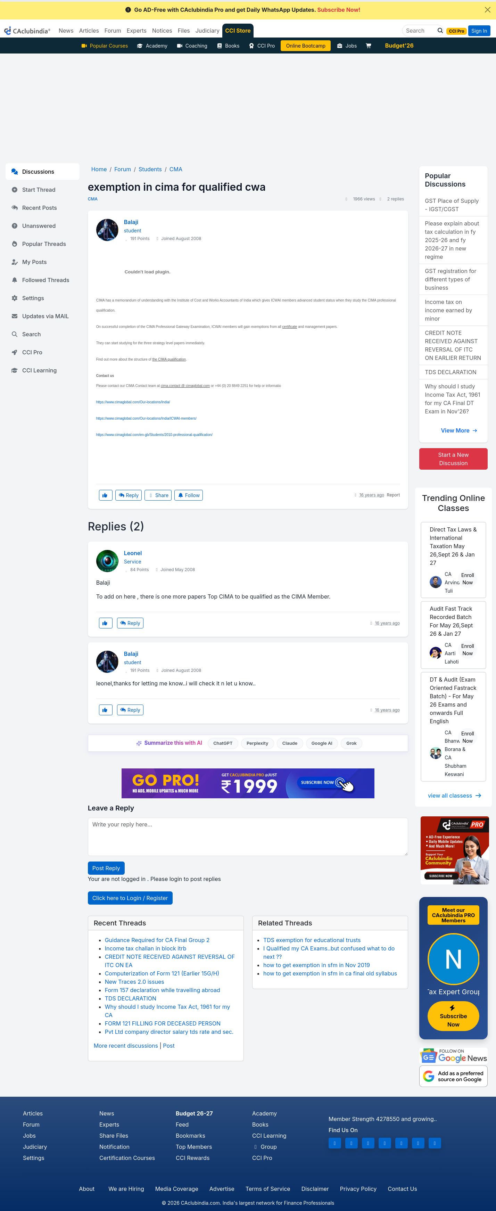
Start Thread (33, 189)
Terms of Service (268, 1188)
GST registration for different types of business (450, 279)
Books (228, 46)
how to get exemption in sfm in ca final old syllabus (330, 973)
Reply (128, 495)
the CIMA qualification (169, 359)
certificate (289, 327)
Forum (31, 1124)
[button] (438, 30)
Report (393, 494)
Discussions (32, 171)
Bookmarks (190, 1135)
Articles (33, 1113)
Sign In (479, 31)
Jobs (347, 46)
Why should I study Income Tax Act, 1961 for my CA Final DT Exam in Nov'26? (452, 399)
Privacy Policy (358, 1188)
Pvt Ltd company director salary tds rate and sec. (169, 1031)
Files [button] (184, 30)
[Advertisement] (248, 105)
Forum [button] (113, 30)
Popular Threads (38, 243)
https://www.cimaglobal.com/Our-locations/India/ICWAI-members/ (146, 418)
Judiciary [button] (208, 30)
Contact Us (402, 1188)
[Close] (487, 9)
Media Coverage (176, 1188)
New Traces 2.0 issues (134, 981)
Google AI (322, 743)
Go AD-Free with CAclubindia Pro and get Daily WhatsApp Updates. (243, 9)
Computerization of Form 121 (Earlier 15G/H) (162, 973)
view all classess (455, 795)
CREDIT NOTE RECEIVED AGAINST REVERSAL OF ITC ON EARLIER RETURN (453, 345)
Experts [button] (137, 30)
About (86, 1188)
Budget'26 (399, 45)
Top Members (194, 1146)
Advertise (221, 1188)
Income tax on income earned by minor (448, 310)
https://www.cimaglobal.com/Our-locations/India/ (133, 402)
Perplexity (257, 743)
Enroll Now (467, 578)
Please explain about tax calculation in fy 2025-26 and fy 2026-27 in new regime (452, 240)
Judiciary (35, 1146)
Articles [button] (89, 30)
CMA (93, 198)
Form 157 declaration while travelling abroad (162, 990)
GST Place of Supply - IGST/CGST (452, 205)
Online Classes (453, 503)
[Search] (420, 30)
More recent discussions (126, 1045)
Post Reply (106, 868)
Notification (114, 1146)
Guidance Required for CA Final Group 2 (157, 940)
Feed (182, 1124)
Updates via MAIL (40, 316)
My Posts (29, 261)
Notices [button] (162, 30)
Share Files (113, 1135)
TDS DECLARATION (130, 998)
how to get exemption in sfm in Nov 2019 (316, 965)
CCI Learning (34, 370)
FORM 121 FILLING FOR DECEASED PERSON (163, 1023)
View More (459, 430)
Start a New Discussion (453, 459)
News (106, 1113)
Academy (152, 46)
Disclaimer (315, 1188)
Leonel (133, 553)
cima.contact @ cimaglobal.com (185, 386)
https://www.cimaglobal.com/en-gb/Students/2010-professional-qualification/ (154, 435)
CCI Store (238, 30)
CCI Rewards (192, 1157)
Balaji (131, 222)
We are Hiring (126, 1188)
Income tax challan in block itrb (146, 948)
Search (26, 334)
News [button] (66, 30)
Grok (351, 743)
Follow (188, 495)
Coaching (191, 46)
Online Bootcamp (305, 46)
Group (264, 1146)
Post (168, 1045)
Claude (290, 743)
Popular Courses (104, 46)
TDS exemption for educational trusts (312, 940)
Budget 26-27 (194, 1113)
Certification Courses (127, 1157)
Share (158, 495)
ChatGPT (222, 743)
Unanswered (33, 225)
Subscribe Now (453, 1016)
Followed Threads (40, 280)
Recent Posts (34, 207)
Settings (27, 298)
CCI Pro (261, 46)
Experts (109, 1124)
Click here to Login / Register (130, 898)
